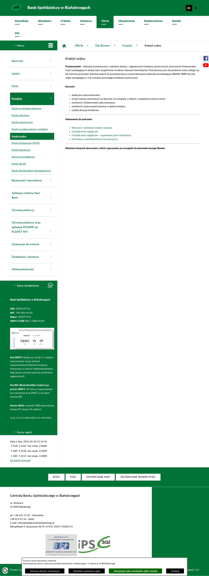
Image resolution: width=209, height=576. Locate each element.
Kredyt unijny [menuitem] (18, 136)
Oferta (82, 45)
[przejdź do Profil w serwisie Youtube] (206, 65)
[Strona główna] (64, 46)
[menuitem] (21, 22)
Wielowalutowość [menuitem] (32, 269)
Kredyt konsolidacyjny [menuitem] (22, 157)
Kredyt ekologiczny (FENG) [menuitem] (25, 143)
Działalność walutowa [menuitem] (32, 257)
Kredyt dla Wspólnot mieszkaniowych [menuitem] (30, 170)
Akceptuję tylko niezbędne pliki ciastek (135, 571)
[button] (189, 8)
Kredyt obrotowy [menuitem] (19, 115)
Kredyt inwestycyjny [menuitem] (21, 122)
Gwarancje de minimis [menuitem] (32, 244)
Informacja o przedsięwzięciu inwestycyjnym (95, 139)
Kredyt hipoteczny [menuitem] (20, 150)
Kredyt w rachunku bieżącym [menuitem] (25, 108)
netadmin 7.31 (191, 570)
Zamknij (175, 571)
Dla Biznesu (105, 45)
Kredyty (130, 45)
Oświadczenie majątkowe (85, 131)
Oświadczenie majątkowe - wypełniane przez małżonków (101, 135)
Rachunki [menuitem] (32, 61)
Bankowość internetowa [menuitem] (32, 180)
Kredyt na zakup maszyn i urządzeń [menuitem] (29, 129)
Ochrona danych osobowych (45, 571)
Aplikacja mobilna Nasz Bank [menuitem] (32, 195)
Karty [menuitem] (32, 86)
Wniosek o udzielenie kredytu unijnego (92, 128)
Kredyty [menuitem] (32, 99)
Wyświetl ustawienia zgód (86, 571)
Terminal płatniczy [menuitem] (32, 210)
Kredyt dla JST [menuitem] (18, 164)
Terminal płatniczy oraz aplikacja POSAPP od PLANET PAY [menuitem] (32, 227)
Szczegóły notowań (20, 460)
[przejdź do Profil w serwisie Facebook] (206, 58)
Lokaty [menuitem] (32, 73)
